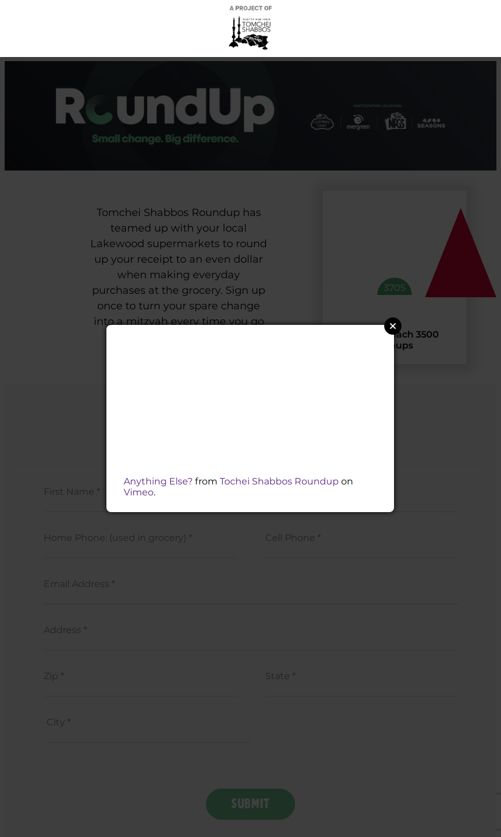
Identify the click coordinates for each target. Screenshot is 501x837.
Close (392, 326)
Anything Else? (158, 481)
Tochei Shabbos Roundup (279, 481)
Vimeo (139, 492)
